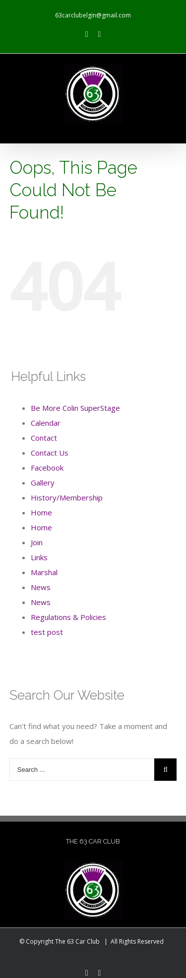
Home (41, 512)
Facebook (47, 468)
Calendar (46, 423)
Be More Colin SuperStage (75, 408)
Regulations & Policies (68, 617)
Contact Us (49, 453)
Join (37, 542)
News (41, 587)
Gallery (43, 483)
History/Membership (67, 497)
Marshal (44, 572)
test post (47, 632)
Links (39, 557)
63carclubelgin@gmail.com (93, 15)
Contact (44, 438)
